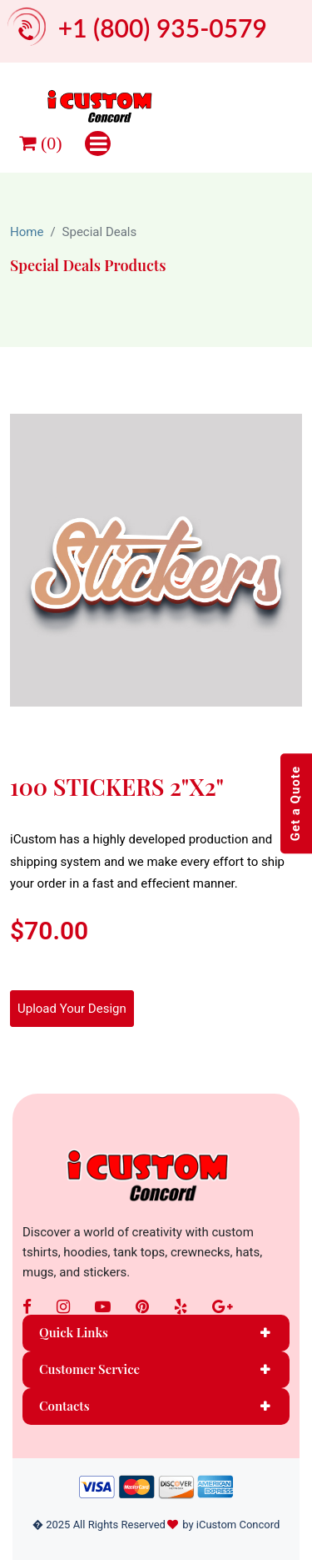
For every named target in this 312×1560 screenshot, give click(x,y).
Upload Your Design (71, 1008)
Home (26, 231)
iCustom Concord (238, 1524)
